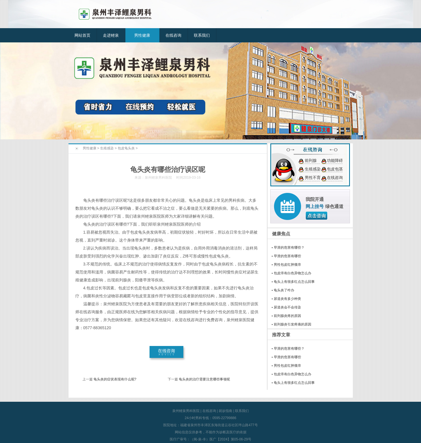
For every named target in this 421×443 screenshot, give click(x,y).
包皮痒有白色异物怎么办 (292, 273)
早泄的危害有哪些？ (289, 248)
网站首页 (82, 35)
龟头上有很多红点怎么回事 (294, 282)
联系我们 (202, 35)
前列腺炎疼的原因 (287, 316)
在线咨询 (173, 35)
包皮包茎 (335, 169)
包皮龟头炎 (126, 148)
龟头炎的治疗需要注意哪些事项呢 (204, 379)
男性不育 (313, 177)
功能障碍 (335, 160)
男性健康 (142, 35)
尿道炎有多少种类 (287, 299)
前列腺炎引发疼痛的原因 (292, 324)
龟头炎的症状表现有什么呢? (115, 379)
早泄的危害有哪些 (287, 256)
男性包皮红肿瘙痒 (287, 265)
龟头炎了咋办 (284, 290)
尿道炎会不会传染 (287, 307)
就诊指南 (225, 411)
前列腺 (311, 160)
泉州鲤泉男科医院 (186, 411)
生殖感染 (107, 148)
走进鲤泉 (111, 35)
